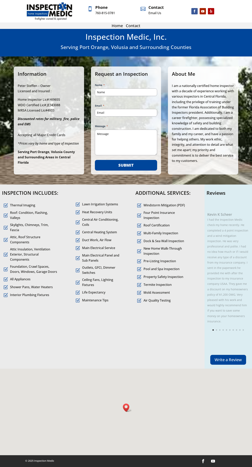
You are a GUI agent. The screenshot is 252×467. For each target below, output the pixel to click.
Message (101, 126)
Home (117, 25)
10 (243, 330)
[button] (127, 407)
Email (99, 105)
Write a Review (228, 359)
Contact (156, 7)
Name (100, 85)
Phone (101, 7)
